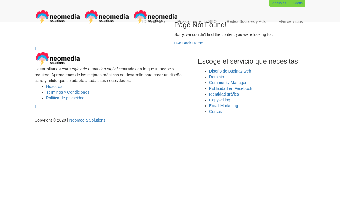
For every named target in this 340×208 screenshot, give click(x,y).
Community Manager (228, 82)
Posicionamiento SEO (196, 21)
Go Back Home (188, 43)
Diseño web (154, 21)
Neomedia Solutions (87, 120)
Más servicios (291, 21)
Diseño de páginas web (230, 71)
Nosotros (54, 86)
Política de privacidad (65, 98)
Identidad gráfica (224, 94)
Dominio (216, 77)
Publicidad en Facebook (230, 88)
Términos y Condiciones (67, 92)
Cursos (215, 111)
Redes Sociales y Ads (246, 21)
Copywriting (219, 100)
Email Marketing (223, 105)
